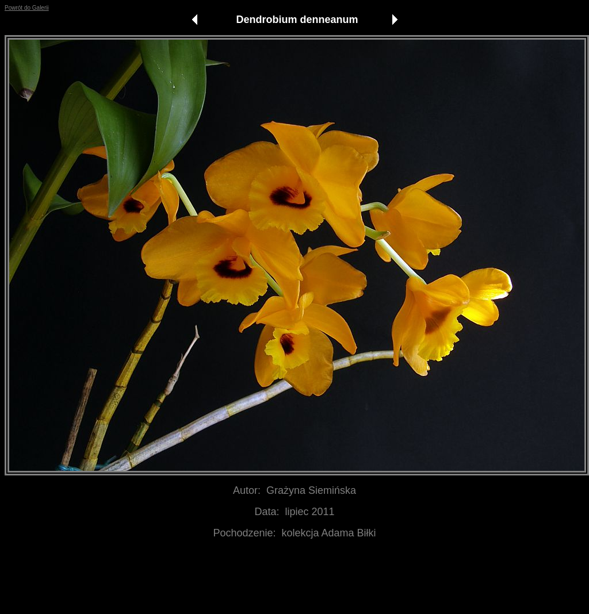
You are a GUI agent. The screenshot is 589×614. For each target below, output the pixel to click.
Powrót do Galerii (27, 8)
